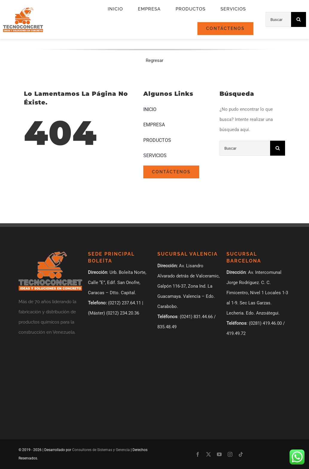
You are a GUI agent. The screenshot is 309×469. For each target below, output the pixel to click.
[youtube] (219, 454)
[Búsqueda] (298, 19)
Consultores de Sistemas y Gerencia (101, 450)
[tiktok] (240, 454)
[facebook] (197, 454)
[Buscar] (278, 19)
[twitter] (208, 454)
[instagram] (230, 454)
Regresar (154, 60)
